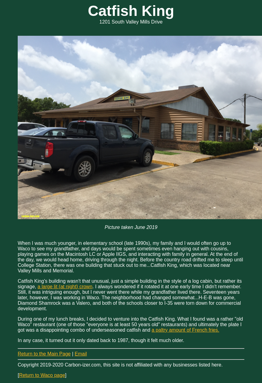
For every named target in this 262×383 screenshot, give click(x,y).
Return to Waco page (42, 375)
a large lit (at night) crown (65, 286)
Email (81, 353)
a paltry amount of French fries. (185, 330)
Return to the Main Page (44, 353)
